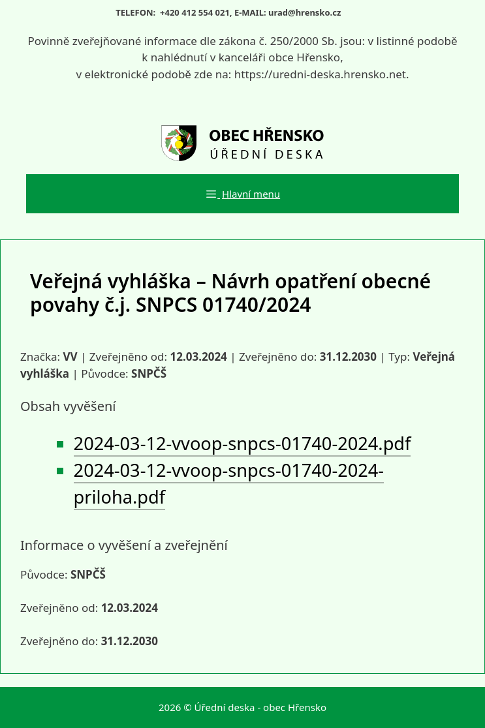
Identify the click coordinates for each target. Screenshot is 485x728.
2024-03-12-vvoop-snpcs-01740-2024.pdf (242, 443)
